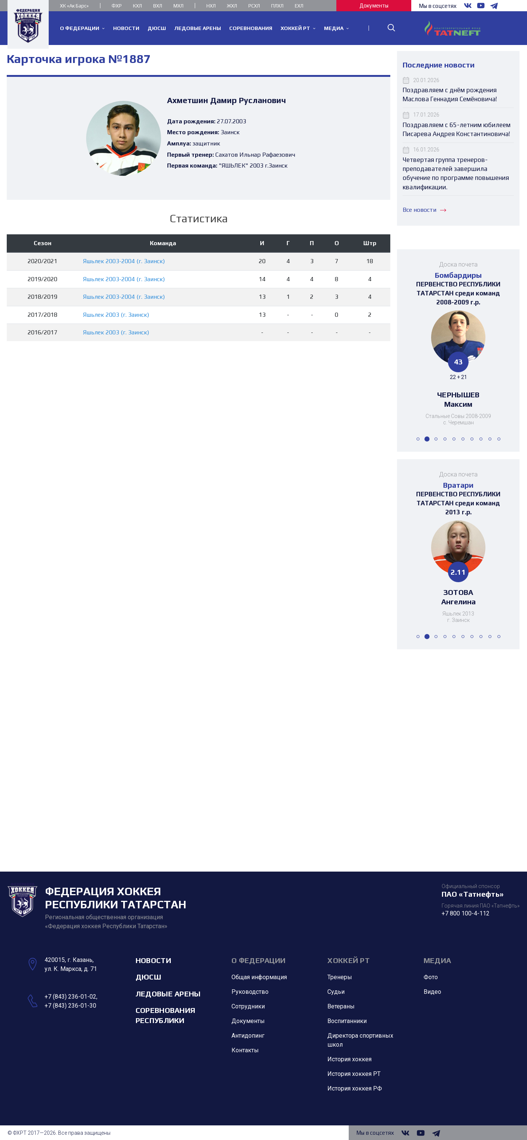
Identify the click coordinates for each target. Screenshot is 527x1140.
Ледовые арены (168, 993)
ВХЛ (157, 6)
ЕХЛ (299, 6)
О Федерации (258, 960)
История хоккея (349, 1059)
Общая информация (259, 977)
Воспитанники (347, 1021)
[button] (418, 438)
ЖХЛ (232, 6)
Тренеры (339, 977)
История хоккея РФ (354, 1088)
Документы (374, 5)
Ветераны (341, 1006)
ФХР (117, 6)
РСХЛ (254, 6)
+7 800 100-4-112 (466, 913)
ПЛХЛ (277, 6)
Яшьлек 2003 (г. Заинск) (116, 314)
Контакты (245, 1050)
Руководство (250, 992)
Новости (153, 960)
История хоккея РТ (354, 1074)
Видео (432, 992)
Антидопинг (247, 1036)
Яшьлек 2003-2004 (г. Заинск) (124, 261)
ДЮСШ (148, 977)
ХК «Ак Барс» (74, 6)
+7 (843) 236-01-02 (70, 996)
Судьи (336, 992)
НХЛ (211, 6)
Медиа (437, 960)
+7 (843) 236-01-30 (70, 1005)
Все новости (424, 209)
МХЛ (178, 6)
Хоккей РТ (348, 960)
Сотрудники (248, 1006)
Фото (431, 977)
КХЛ (137, 6)
